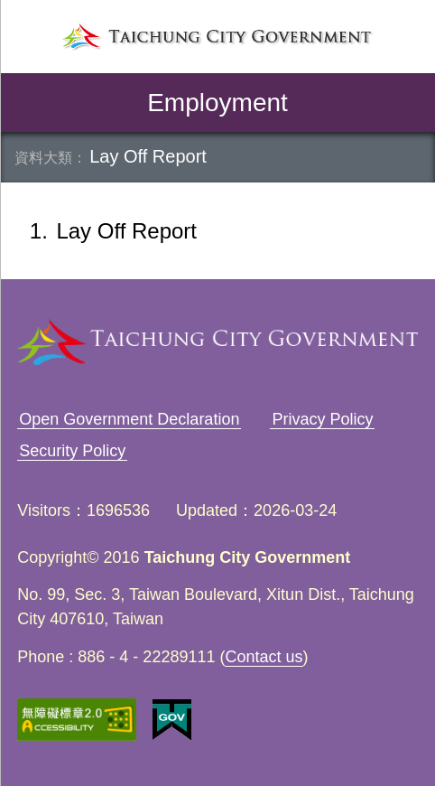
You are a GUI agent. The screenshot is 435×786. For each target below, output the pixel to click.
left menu (30, 35)
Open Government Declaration (129, 419)
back (29, 103)
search (404, 35)
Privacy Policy (322, 419)
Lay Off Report (148, 156)
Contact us (263, 657)
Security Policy (72, 451)
